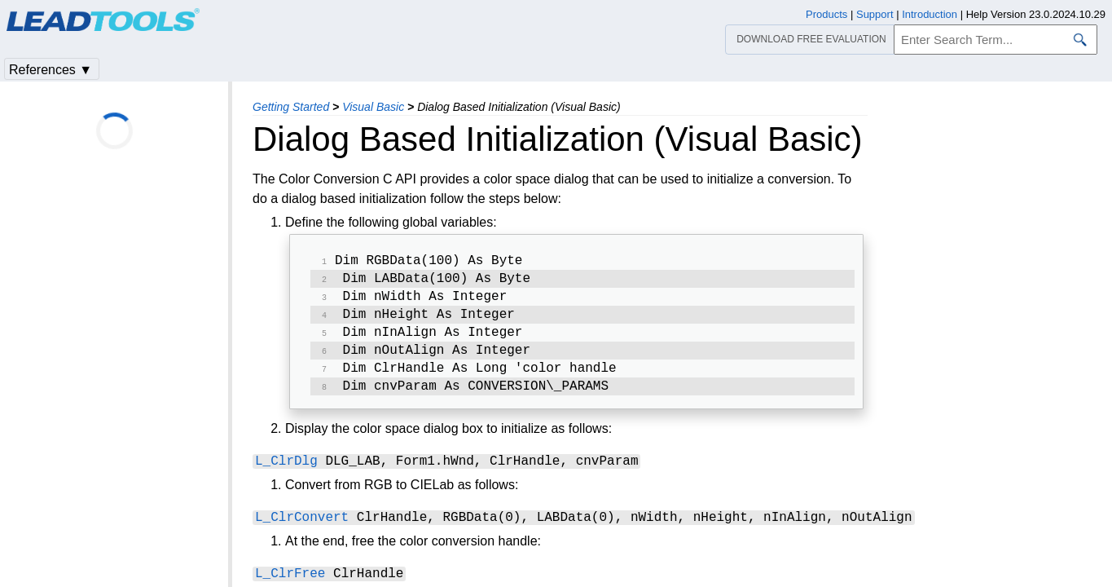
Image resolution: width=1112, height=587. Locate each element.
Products (826, 14)
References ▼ (50, 70)
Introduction (929, 14)
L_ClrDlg (286, 474)
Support (875, 14)
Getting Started (291, 106)
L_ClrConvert (302, 530)
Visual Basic (373, 106)
